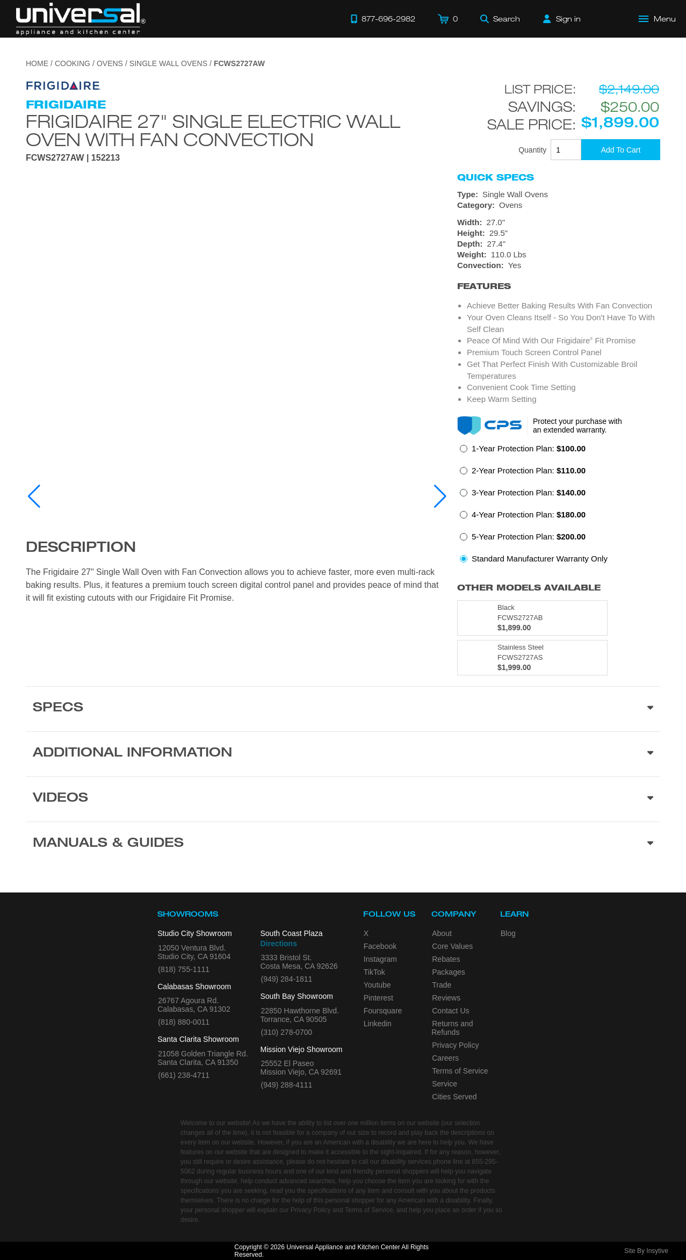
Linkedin (378, 1023)
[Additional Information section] (343, 754)
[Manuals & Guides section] (343, 844)
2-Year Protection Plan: (529, 470)
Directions (279, 943)
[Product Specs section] (343, 709)
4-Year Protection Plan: (529, 514)
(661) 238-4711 (184, 1075)
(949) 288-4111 (287, 1085)
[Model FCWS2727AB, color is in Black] (532, 618)
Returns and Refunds (452, 1027)
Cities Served (454, 1096)
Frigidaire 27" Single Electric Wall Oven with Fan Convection (213, 130)
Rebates (446, 959)
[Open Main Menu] (657, 19)
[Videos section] (343, 799)
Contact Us (450, 1010)
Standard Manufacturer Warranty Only (540, 558)
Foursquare (383, 1010)
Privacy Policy (455, 1045)
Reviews (446, 997)
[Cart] (447, 19)
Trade (441, 985)
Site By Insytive (646, 1251)
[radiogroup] (559, 507)
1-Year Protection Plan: (529, 448)
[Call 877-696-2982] (383, 19)
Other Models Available (529, 588)
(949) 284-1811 (287, 979)
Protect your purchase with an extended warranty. (577, 425)
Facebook (380, 946)
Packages (448, 972)
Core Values (452, 946)
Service (444, 1083)
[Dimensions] (558, 238)
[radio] (523, 451)
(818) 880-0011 (184, 1022)
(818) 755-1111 (184, 969)
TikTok (374, 972)
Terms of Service (460, 1071)
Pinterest (378, 997)
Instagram (380, 959)
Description (81, 549)
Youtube (377, 985)
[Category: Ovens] (558, 205)
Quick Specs (495, 177)
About (442, 933)
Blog (508, 933)
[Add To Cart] (620, 149)
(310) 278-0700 (287, 1032)
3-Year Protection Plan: (529, 492)
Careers (445, 1058)
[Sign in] (562, 19)
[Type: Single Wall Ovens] (558, 194)
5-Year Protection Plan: (529, 536)
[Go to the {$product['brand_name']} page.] (63, 85)
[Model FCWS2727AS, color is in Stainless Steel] (532, 657)
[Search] (500, 19)
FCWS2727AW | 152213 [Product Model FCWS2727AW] (73, 158)
